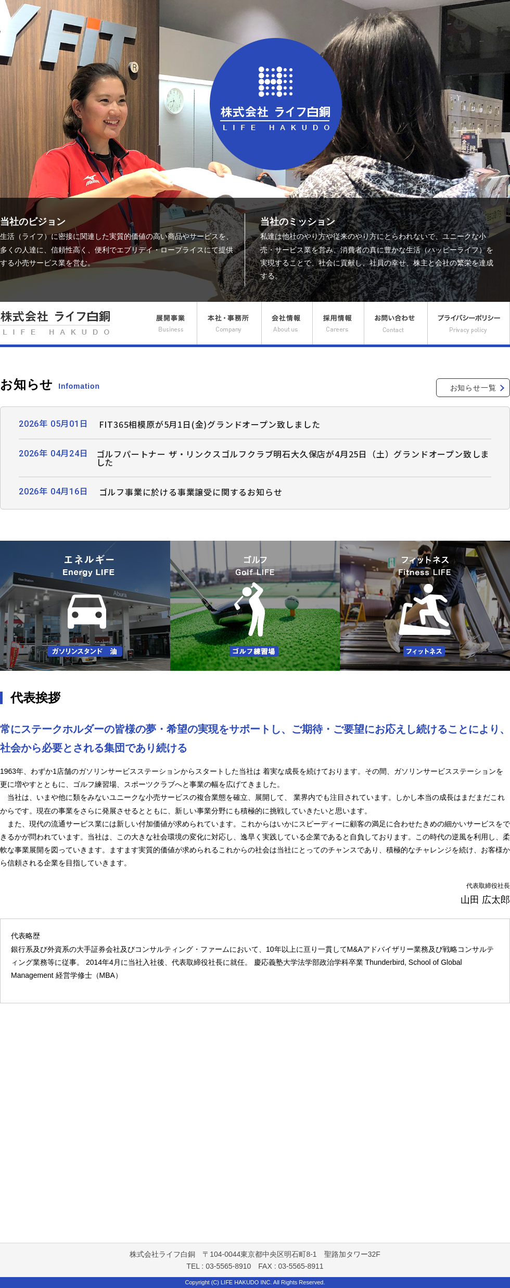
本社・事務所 (229, 323)
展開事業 (170, 323)
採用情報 (338, 323)
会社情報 (287, 323)
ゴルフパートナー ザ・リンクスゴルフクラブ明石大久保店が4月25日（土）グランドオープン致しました (293, 458)
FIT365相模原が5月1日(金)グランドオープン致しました (210, 424)
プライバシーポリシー (468, 323)
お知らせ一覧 (473, 388)
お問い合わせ (395, 323)
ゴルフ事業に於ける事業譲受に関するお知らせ (191, 492)
